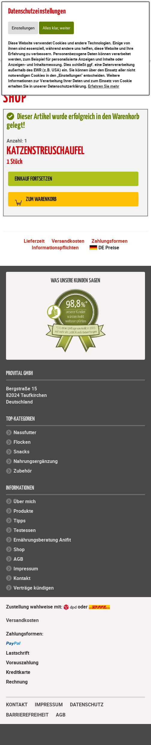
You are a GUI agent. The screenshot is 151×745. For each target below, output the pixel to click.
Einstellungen (23, 28)
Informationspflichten (55, 247)
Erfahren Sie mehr (103, 86)
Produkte (23, 511)
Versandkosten (68, 241)
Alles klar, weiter (56, 28)
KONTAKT (17, 704)
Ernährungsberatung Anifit (42, 539)
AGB (18, 559)
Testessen (25, 530)
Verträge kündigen (34, 587)
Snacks (21, 451)
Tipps (20, 520)
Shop (19, 549)
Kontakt (22, 578)
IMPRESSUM (49, 704)
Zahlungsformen (110, 241)
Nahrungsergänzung (36, 461)
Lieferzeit (34, 241)
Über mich (25, 501)
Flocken (22, 442)
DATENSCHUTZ (87, 704)
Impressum (26, 568)
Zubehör (23, 470)
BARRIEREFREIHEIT (27, 714)
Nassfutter (25, 432)
